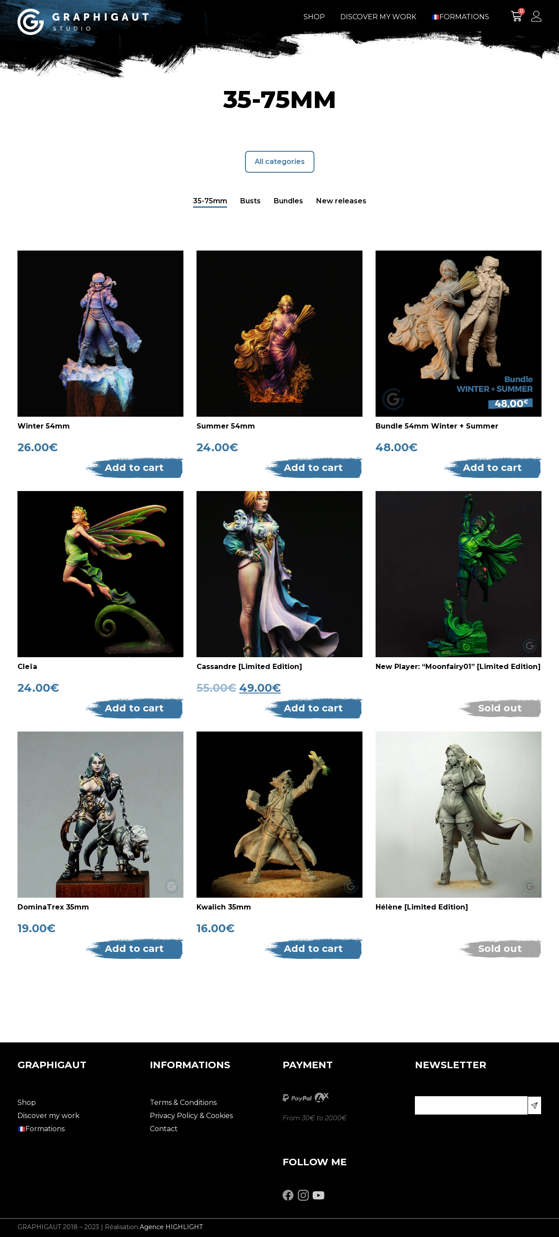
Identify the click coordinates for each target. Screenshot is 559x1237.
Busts (250, 201)
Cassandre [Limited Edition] (249, 666)
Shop (314, 17)
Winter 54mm (43, 426)
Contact (164, 1129)
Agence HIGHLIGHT (171, 1227)
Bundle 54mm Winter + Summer (437, 426)
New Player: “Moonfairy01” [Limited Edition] (458, 666)
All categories (280, 161)
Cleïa (27, 666)
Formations (460, 17)
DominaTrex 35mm (53, 907)
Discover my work (378, 17)
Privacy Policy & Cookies (191, 1116)
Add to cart (134, 468)
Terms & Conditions (183, 1102)
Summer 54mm (226, 426)
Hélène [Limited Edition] (422, 907)
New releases (341, 201)
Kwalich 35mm (224, 907)
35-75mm (210, 201)
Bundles (288, 201)
